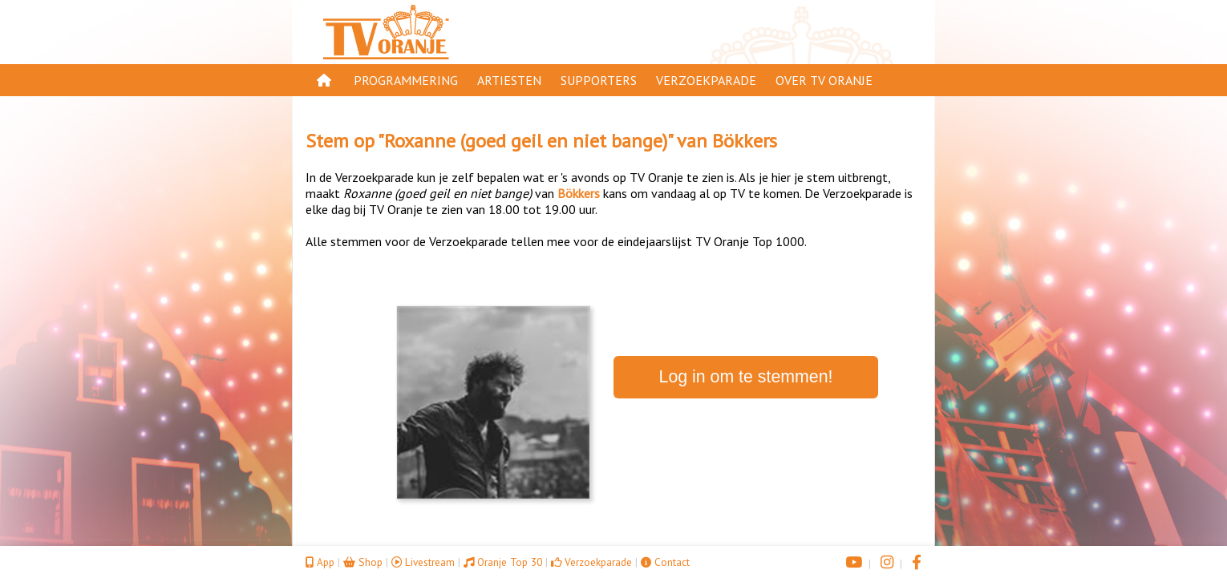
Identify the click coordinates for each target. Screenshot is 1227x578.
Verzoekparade (706, 80)
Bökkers (744, 140)
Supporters (599, 80)
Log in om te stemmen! (746, 376)
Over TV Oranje (824, 80)
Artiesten (509, 80)
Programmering (406, 80)
